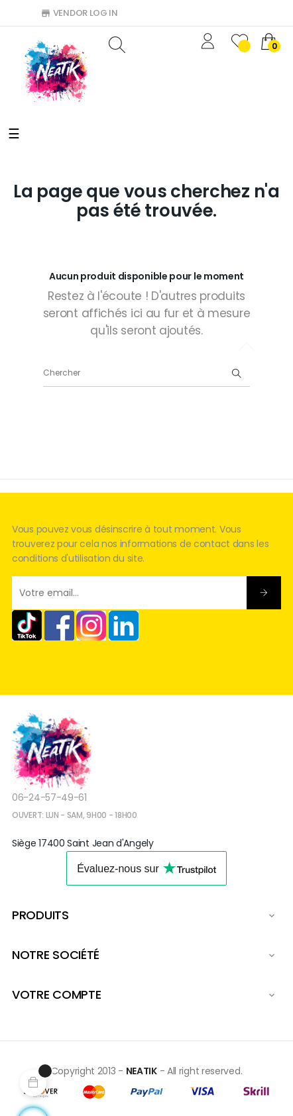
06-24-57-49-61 (49, 797)
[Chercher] (146, 373)
